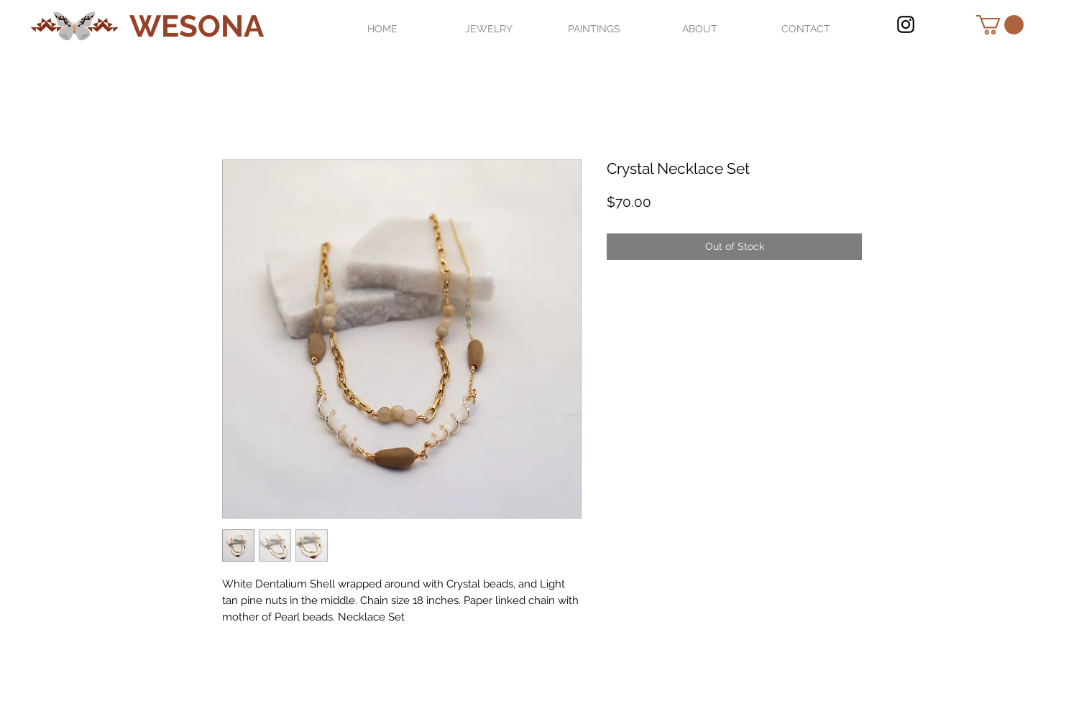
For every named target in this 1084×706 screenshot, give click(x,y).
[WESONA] (196, 27)
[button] (1000, 24)
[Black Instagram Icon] (905, 24)
